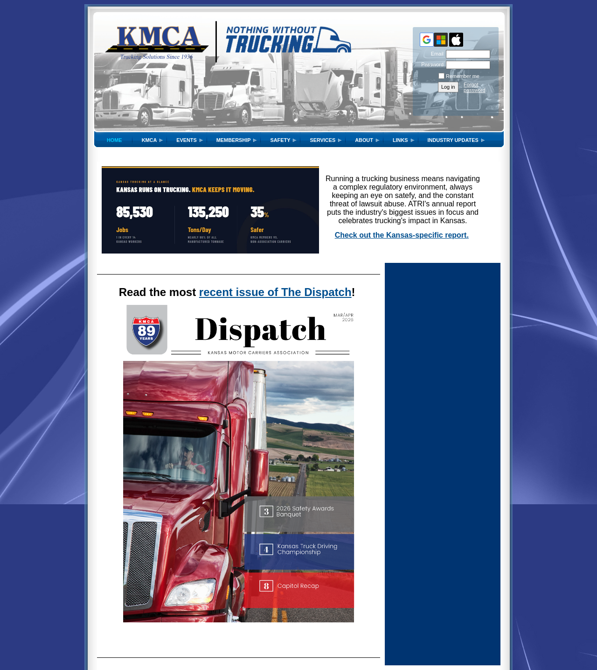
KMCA (149, 140)
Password (431, 64)
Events (186, 140)
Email (436, 53)
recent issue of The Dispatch (275, 292)
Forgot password (475, 87)
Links (400, 140)
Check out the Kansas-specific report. (402, 235)
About (364, 140)
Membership (233, 140)
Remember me (462, 76)
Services (322, 140)
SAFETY (280, 140)
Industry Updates (453, 140)
